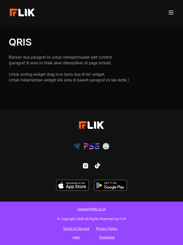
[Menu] (171, 12)
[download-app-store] (72, 185)
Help (76, 237)
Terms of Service (76, 229)
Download (107, 237)
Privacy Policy (107, 229)
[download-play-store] (110, 185)
